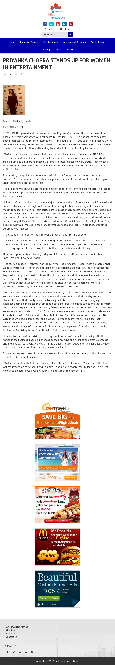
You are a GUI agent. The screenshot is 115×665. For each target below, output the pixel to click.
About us (10, 630)
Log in (76, 661)
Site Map (10, 633)
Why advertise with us (17, 626)
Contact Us (11, 636)
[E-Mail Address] (55, 34)
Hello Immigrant (57, 12)
